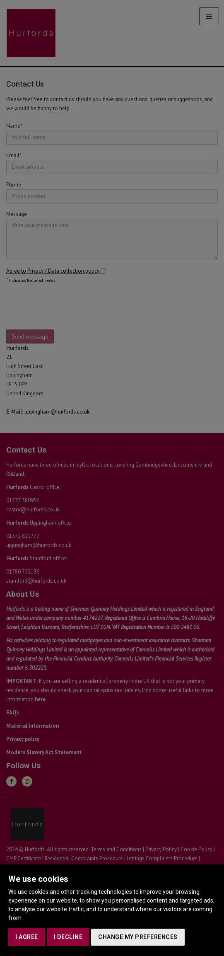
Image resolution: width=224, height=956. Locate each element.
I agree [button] (26, 937)
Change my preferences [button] (138, 937)
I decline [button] (68, 937)
